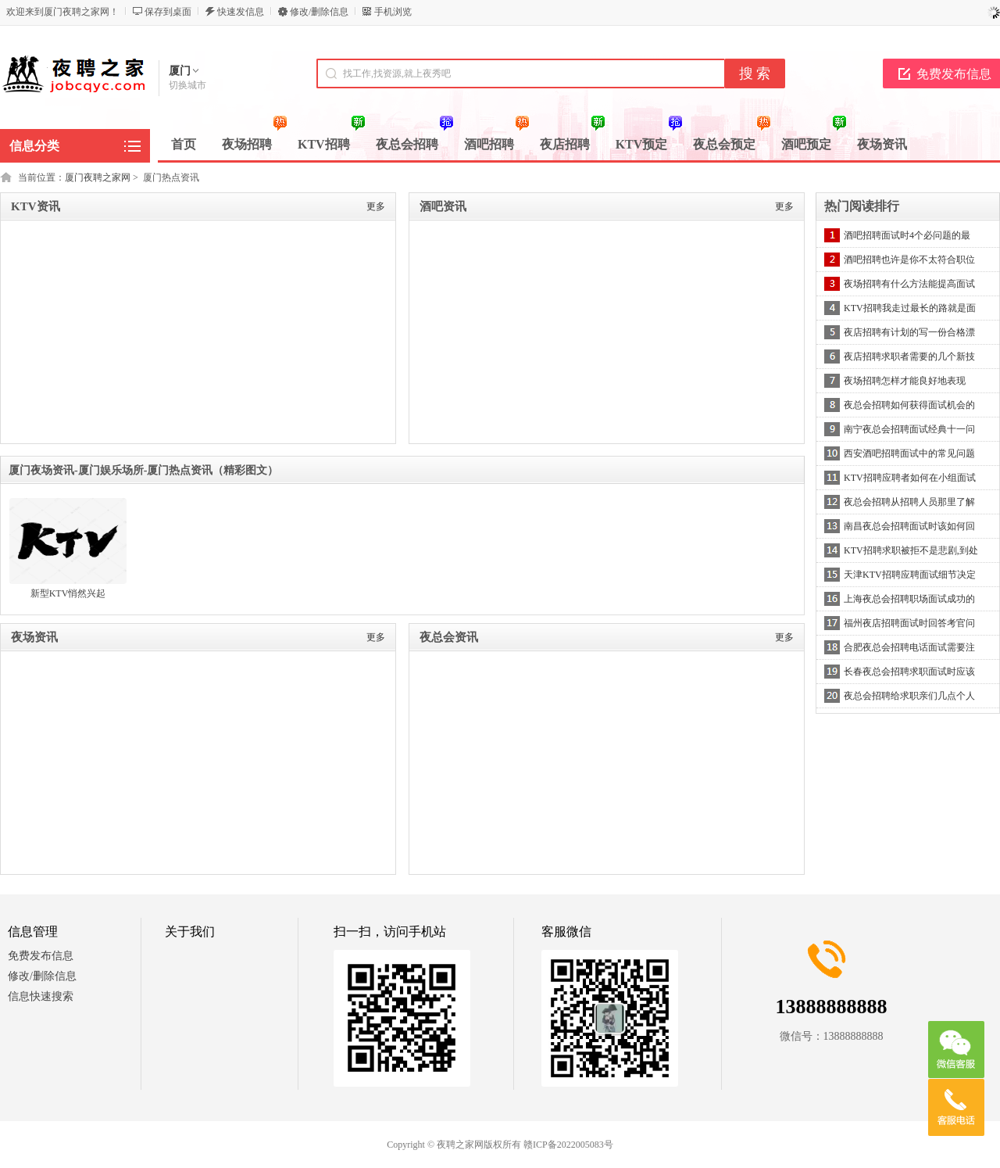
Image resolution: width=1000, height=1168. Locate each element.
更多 (375, 206)
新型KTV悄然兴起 (68, 593)
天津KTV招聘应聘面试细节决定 (910, 574)
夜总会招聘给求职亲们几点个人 (909, 695)
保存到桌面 (168, 11)
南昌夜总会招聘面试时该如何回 (909, 526)
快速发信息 (240, 11)
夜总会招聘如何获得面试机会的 (909, 404)
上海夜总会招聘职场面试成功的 (909, 598)
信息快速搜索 (40, 996)
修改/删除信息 (319, 11)
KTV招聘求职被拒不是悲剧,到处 (911, 550)
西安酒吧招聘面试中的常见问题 (909, 453)
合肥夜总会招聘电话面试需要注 (909, 647)
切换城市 (187, 85)
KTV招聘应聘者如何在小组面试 (910, 477)
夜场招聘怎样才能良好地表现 (905, 380)
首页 (183, 144)
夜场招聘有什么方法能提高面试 (909, 283)
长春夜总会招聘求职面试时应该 (909, 671)
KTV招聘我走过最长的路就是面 (910, 308)
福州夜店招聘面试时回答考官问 (909, 623)
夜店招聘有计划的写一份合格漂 (909, 332)
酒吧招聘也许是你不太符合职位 (909, 259)
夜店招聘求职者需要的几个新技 (909, 356)
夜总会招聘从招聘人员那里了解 (909, 501)
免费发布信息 (40, 956)
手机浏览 (393, 11)
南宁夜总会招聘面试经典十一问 (909, 429)
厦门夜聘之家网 (97, 177)
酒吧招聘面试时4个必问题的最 (907, 235)
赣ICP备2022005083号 (568, 1144)
